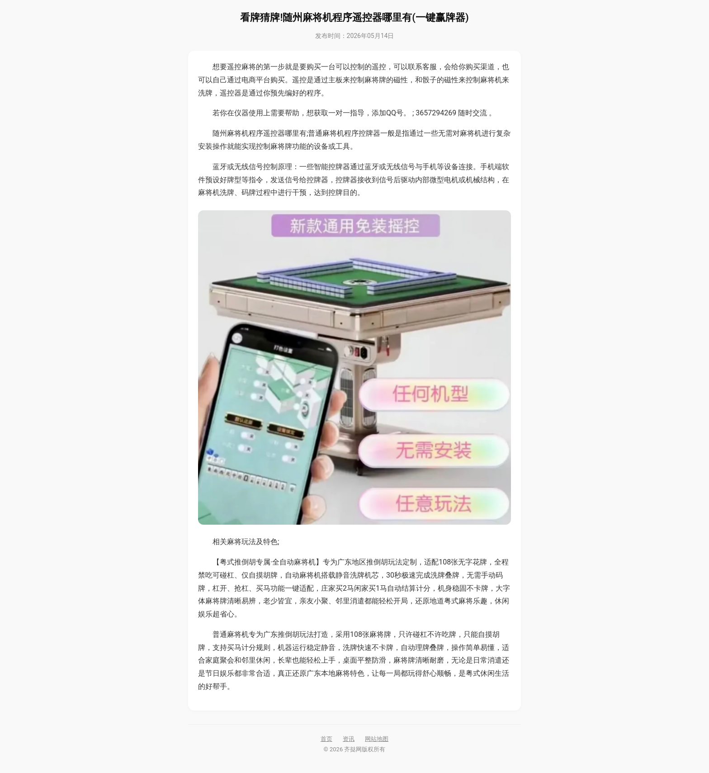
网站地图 (376, 738)
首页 (326, 738)
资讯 (348, 738)
